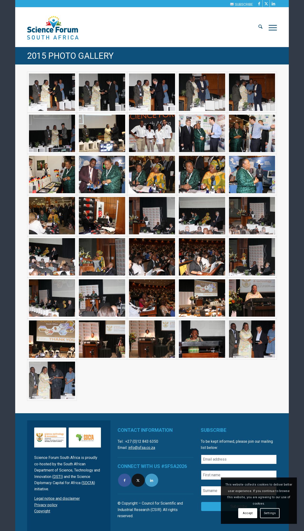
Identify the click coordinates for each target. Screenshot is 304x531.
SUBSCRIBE (241, 4)
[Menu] (271, 27)
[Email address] (238, 459)
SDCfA (88, 483)
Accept (248, 513)
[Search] (260, 27)
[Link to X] (266, 3)
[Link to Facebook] (259, 3)
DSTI (57, 476)
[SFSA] (53, 27)
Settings (270, 513)
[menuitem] (240, 4)
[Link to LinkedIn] (273, 3)
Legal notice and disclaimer (57, 498)
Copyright (42, 511)
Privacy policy (45, 505)
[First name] (238, 475)
